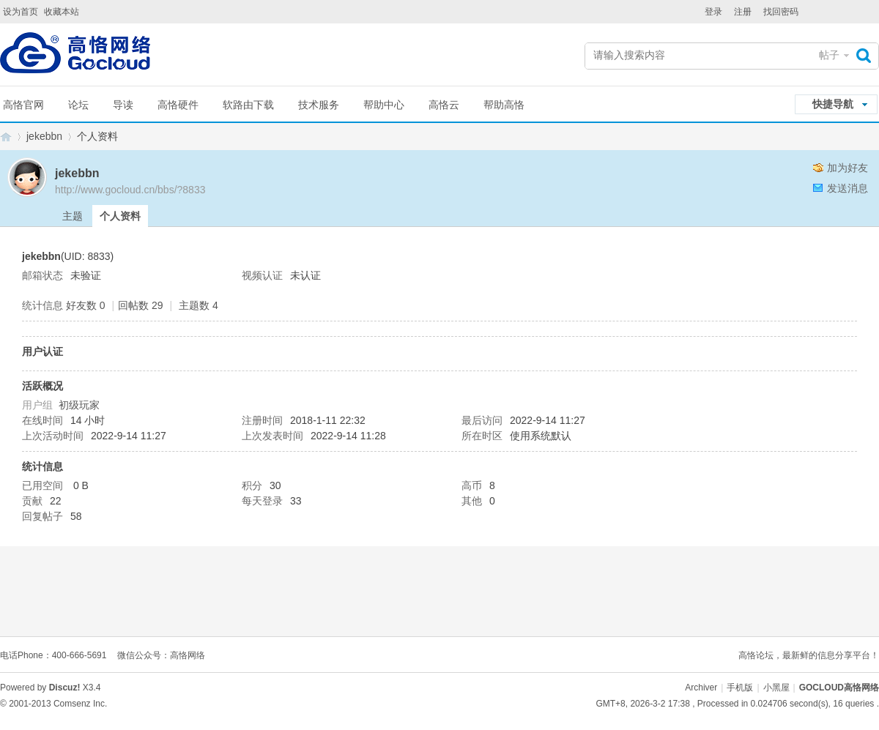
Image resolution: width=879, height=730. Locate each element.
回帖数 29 (140, 305)
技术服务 (318, 105)
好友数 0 (85, 305)
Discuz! (65, 687)
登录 (713, 12)
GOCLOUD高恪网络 (6, 136)
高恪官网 (23, 105)
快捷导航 (832, 104)
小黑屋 (776, 687)
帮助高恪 (503, 105)
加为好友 (847, 168)
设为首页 (20, 12)
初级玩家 (79, 405)
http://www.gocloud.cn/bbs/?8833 (130, 189)
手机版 (740, 687)
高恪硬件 (178, 105)
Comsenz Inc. (80, 704)
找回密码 (780, 12)
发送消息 (847, 188)
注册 (743, 12)
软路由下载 (248, 105)
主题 (72, 216)
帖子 (829, 55)
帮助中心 (383, 105)
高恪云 (444, 105)
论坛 (78, 105)
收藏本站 (61, 12)
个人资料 (120, 216)
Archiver (701, 687)
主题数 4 (198, 305)
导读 (123, 105)
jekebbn (44, 136)
